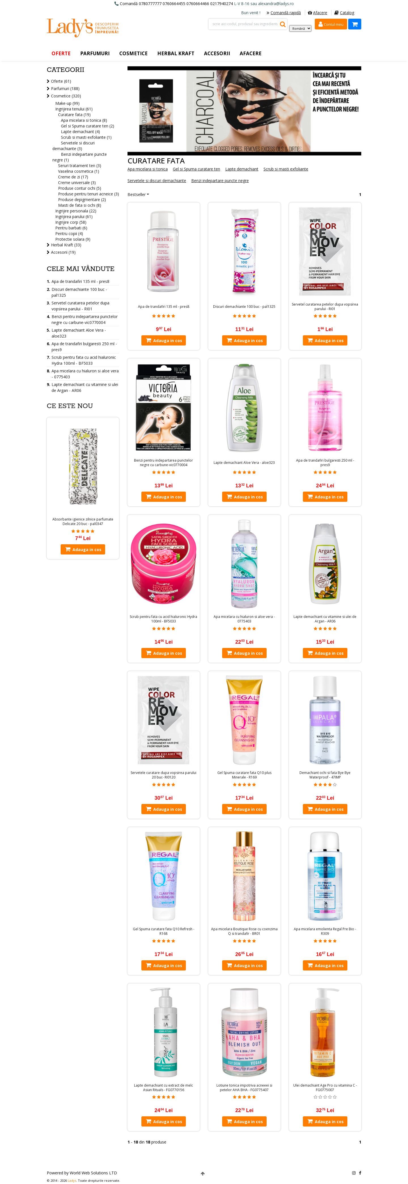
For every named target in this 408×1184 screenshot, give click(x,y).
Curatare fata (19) (74, 114)
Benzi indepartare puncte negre (220, 180)
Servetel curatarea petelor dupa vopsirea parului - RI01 (325, 306)
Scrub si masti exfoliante (286, 169)
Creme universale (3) (77, 182)
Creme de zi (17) (73, 177)
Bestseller (137, 194)
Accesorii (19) (63, 252)
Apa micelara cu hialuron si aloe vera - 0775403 (244, 619)
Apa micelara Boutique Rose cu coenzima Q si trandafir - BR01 (244, 931)
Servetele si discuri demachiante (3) (73, 145)
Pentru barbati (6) (71, 228)
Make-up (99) (67, 103)
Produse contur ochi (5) (79, 188)
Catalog (344, 12)
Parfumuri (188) (65, 88)
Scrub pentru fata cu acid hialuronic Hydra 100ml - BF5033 (163, 619)
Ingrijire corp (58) (70, 222)
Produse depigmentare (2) (82, 199)
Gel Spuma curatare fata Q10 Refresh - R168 (163, 931)
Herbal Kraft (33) (66, 245)
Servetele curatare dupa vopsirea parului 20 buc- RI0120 (163, 775)
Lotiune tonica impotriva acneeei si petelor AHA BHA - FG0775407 (244, 1087)
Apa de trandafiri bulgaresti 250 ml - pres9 (325, 462)
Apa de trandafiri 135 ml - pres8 (163, 306)
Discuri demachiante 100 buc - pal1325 (244, 306)
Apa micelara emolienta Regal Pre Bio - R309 (325, 931)
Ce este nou (70, 406)
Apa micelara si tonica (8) (84, 120)
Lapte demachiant (241, 169)
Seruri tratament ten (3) (79, 165)
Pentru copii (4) (69, 233)
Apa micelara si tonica (148, 169)
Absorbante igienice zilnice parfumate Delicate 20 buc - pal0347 (82, 521)
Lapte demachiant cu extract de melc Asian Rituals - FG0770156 (163, 1087)
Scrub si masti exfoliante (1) (86, 137)
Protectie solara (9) (72, 239)
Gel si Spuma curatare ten (196, 169)
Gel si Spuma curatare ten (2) (87, 126)
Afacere (317, 12)
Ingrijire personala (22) (75, 211)
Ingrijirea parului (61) (74, 216)
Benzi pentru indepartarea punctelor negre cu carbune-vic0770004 (163, 462)
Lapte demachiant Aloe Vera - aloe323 (244, 462)
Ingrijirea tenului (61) (74, 109)
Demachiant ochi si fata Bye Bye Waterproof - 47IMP (324, 775)
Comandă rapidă (284, 12)
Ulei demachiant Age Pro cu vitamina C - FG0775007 (325, 1087)
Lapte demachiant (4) (80, 131)
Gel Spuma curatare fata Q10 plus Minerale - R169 (244, 775)
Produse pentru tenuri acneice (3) (88, 194)
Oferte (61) (61, 81)
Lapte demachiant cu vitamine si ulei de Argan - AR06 (325, 619)
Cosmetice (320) (66, 96)
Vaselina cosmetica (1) (78, 171)
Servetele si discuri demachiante (157, 180)
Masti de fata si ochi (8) (79, 205)
